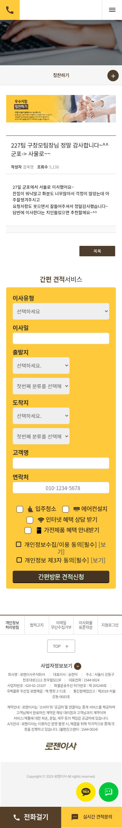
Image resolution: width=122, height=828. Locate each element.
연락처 (21, 477)
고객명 (21, 452)
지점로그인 (110, 625)
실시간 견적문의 (92, 817)
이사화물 (86, 625)
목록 (97, 251)
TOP (61, 646)
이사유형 (23, 298)
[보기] (97, 560)
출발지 (21, 352)
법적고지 (37, 625)
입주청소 (42, 509)
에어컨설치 (90, 509)
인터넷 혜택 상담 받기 (67, 519)
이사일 (21, 327)
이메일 (61, 625)
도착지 (21, 402)
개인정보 (12, 625)
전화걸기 (30, 816)
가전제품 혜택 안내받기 (67, 530)
